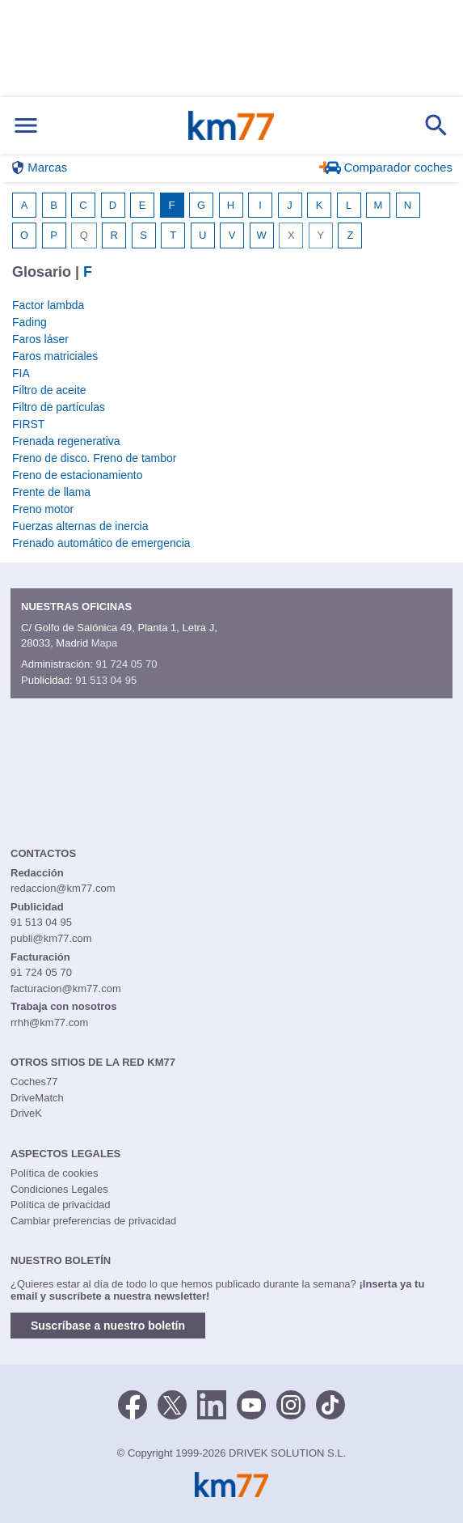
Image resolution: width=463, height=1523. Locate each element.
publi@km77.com (51, 938)
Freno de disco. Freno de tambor (94, 458)
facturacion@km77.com (66, 988)
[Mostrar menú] (26, 126)
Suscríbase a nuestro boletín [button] (108, 1325)
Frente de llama (51, 492)
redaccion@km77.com (63, 888)
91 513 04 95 (106, 680)
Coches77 (34, 1081)
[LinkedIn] (211, 1404)
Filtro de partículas (58, 407)
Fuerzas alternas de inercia (80, 526)
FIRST (28, 424)
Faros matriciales (55, 356)
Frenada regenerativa (66, 441)
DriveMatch (37, 1098)
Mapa (104, 643)
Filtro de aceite (49, 390)
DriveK (26, 1113)
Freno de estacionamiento (77, 475)
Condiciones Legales (59, 1189)
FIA (21, 373)
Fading (29, 322)
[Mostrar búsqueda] (436, 125)
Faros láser (40, 339)
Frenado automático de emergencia (101, 543)
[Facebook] (132, 1404)
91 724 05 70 (126, 664)
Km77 (231, 125)
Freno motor (43, 509)
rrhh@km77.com (49, 1022)
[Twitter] (172, 1404)
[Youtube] (251, 1404)
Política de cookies (54, 1173)
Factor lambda (48, 305)
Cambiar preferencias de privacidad (93, 1221)
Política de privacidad (61, 1204)
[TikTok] (330, 1404)
